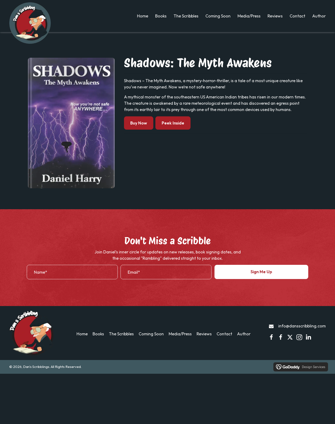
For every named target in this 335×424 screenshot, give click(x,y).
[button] (261, 277)
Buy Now (138, 128)
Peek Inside (173, 128)
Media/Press (180, 339)
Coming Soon (151, 339)
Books (98, 339)
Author (244, 339)
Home (82, 339)
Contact (224, 339)
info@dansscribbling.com (302, 331)
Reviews (204, 339)
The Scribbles (121, 339)
